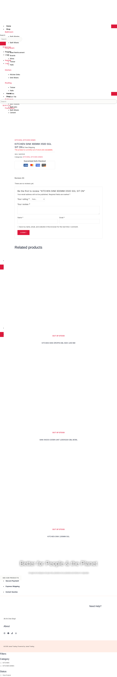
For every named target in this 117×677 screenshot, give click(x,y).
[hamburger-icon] (114, 26)
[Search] (3, 43)
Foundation (10, 108)
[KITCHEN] (1, 663)
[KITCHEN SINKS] (1, 666)
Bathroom (9, 32)
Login (7, 55)
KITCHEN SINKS (29, 140)
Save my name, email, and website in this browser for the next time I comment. (48, 227)
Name (20, 218)
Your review (23, 204)
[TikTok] (12, 633)
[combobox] (11, 39)
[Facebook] (8, 633)
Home (8, 26)
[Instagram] (4, 633)
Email (62, 218)
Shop (8, 29)
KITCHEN (18, 140)
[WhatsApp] (16, 633)
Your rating (23, 199)
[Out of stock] (1, 675)
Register (8, 52)
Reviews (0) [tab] (19, 178)
